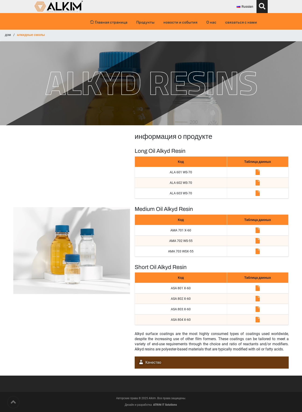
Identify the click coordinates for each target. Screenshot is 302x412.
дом (8, 35)
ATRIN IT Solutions (165, 404)
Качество (149, 362)
